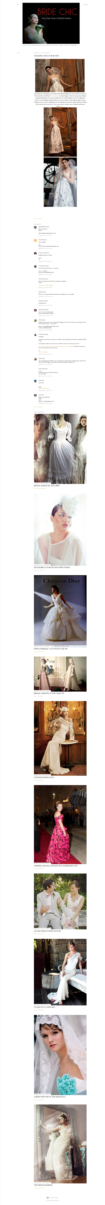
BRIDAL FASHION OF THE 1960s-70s (49, 693)
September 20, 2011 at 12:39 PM (46, 330)
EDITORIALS (54, 45)
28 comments (41, 933)
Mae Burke (56, 1200)
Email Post (40, 218)
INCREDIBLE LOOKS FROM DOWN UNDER (52, 567)
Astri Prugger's (54, 96)
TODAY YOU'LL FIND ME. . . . (45, 1007)
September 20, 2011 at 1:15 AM (45, 235)
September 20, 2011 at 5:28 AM (45, 261)
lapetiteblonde (42, 226)
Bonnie (40, 320)
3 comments (40, 696)
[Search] (85, 4)
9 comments (40, 1099)
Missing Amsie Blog (44, 388)
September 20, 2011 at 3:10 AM (45, 248)
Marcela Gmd (42, 309)
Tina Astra (41, 239)
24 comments (41, 1010)
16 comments (41, 780)
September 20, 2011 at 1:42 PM (45, 354)
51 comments (41, 868)
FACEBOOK (73, 45)
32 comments (41, 570)
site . (61, 106)
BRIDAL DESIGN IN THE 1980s (46, 485)
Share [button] (18, 53)
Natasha (41, 292)
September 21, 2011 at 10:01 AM (45, 403)
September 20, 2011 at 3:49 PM (45, 364)
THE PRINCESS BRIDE (43, 1185)
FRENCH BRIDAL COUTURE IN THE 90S (50, 649)
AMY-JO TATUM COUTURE (34, 45)
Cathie (40, 358)
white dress (42, 368)
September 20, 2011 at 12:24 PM (46, 315)
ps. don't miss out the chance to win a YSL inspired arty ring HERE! (56, 346)
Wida (40, 380)
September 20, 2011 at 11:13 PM (45, 376)
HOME (24, 45)
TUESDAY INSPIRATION (44, 777)
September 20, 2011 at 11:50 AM (45, 305)
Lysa (40, 395)
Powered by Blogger (52, 1198)
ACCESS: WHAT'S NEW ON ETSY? (47, 931)
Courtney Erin (42, 266)
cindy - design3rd (43, 352)
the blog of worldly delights (46, 285)
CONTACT (66, 45)
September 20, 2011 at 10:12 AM (45, 296)
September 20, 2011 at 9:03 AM (45, 287)
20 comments (41, 651)
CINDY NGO (42, 334)
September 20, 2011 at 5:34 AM (45, 274)
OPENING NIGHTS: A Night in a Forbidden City (56, 866)
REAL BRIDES (46, 45)
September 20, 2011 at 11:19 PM (45, 390)
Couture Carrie (42, 252)
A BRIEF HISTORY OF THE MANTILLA (49, 1097)
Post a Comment (38, 407)
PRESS (61, 45)
